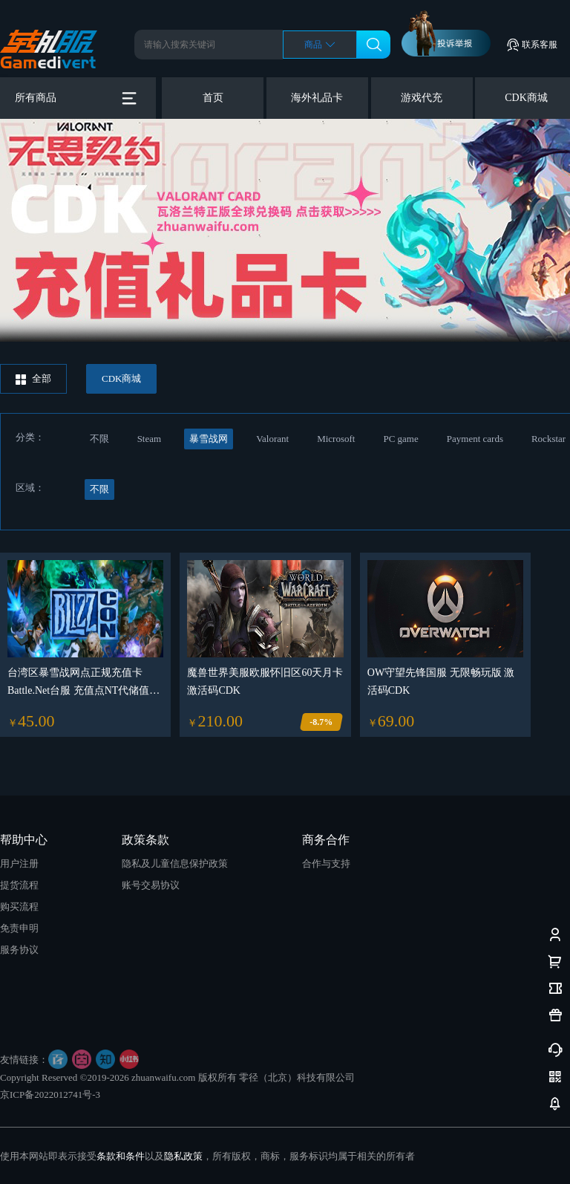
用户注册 (19, 863)
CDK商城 (526, 97)
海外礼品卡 (317, 97)
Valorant (272, 438)
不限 (99, 438)
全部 (33, 379)
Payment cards (475, 438)
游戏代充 (421, 97)
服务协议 (19, 949)
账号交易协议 (151, 885)
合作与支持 (326, 863)
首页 (213, 97)
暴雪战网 (208, 438)
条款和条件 (120, 1156)
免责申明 (19, 928)
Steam (149, 438)
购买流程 (19, 906)
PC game (400, 438)
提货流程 (19, 885)
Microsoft (336, 438)
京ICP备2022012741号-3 (50, 1094)
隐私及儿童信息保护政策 (175, 863)
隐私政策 (183, 1156)
